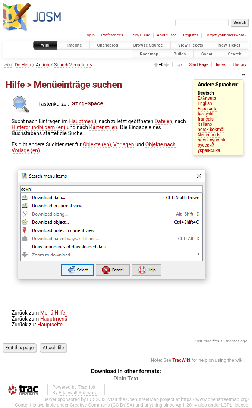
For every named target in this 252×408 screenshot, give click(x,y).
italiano (205, 124)
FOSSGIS (96, 399)
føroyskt (206, 114)
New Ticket (229, 45)
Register (190, 35)
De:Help (23, 64)
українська (209, 150)
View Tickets (190, 45)
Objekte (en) (97, 144)
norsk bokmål (211, 129)
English (205, 103)
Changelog (107, 45)
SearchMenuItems (73, 64)
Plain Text (126, 378)
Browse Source (148, 45)
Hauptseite (50, 325)
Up (179, 64)
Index (221, 64)
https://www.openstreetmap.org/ (215, 399)
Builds (180, 53)
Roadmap (149, 53)
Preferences (112, 35)
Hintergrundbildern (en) (38, 127)
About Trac (167, 35)
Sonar (207, 53)
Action (42, 64)
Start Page (198, 64)
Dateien (163, 121)
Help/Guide (140, 35)
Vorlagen (123, 144)
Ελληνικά (207, 98)
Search (235, 53)
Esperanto (207, 108)
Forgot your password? (225, 35)
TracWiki (181, 360)
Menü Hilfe (53, 313)
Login (90, 35)
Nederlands (209, 134)
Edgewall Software (78, 392)
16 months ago (234, 341)
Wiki (45, 45)
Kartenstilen (103, 127)
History (239, 64)
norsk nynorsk (211, 140)
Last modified (207, 341)
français (206, 119)
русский (206, 145)
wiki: (8, 64)
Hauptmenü (82, 121)
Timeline (73, 45)
